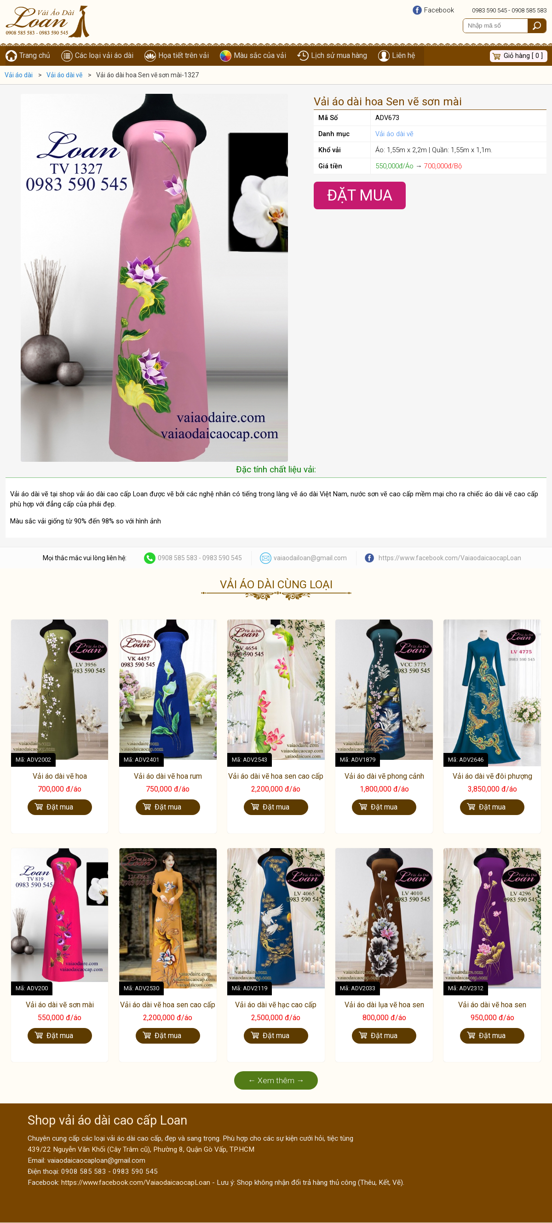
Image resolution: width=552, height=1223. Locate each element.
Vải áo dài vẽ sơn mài (60, 1005)
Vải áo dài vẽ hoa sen (492, 1005)
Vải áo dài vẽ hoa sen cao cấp (275, 776)
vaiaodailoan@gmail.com (310, 558)
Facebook (439, 10)
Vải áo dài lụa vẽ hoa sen (384, 1005)
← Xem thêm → (276, 1080)
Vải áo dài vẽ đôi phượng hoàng (492, 781)
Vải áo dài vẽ (394, 134)
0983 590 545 (489, 10)
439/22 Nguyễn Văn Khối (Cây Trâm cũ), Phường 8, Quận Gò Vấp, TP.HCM (141, 1150)
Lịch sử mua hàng (339, 56)
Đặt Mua (359, 196)
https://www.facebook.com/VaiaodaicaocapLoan (450, 558)
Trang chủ (34, 56)
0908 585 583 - (180, 558)
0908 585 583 (529, 10)
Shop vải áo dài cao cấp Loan (107, 1121)
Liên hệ (403, 56)
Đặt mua (59, 808)
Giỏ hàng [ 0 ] (523, 56)
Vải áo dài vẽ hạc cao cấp (275, 1005)
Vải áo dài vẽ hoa (60, 776)
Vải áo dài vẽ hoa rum (168, 776)
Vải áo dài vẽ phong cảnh (384, 776)
